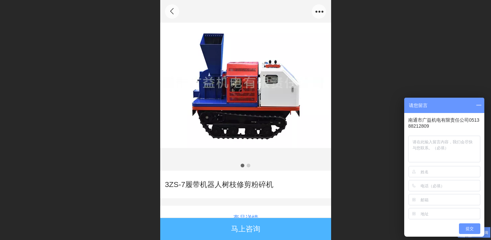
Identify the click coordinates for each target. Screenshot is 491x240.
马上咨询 (245, 229)
